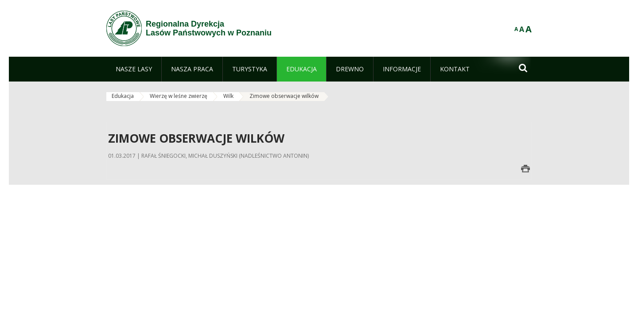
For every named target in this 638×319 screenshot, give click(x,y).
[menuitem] (133, 69)
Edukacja (123, 96)
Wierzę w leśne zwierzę (178, 96)
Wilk (228, 96)
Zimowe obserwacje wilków (284, 96)
